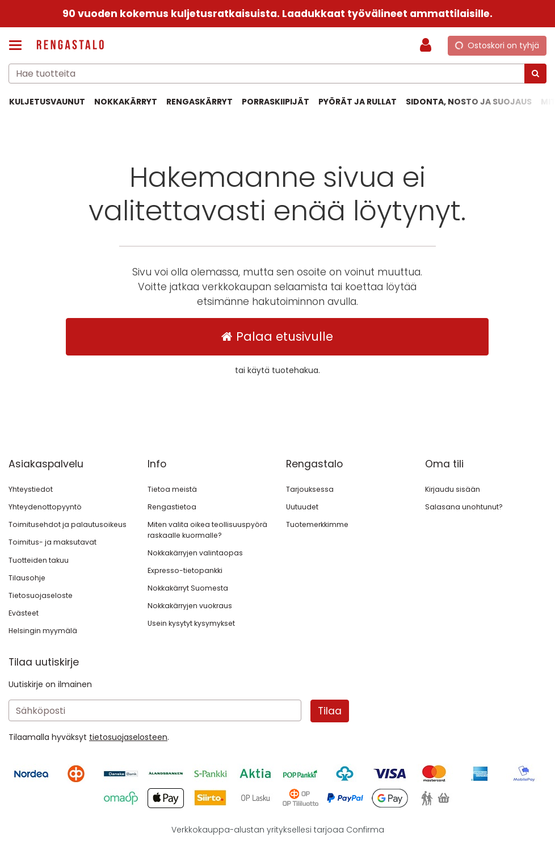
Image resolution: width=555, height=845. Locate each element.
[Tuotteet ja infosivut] (19, 45)
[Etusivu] (70, 45)
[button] (128, 737)
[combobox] (277, 73)
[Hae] (535, 73)
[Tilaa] (329, 711)
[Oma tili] (429, 45)
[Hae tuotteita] (277, 73)
